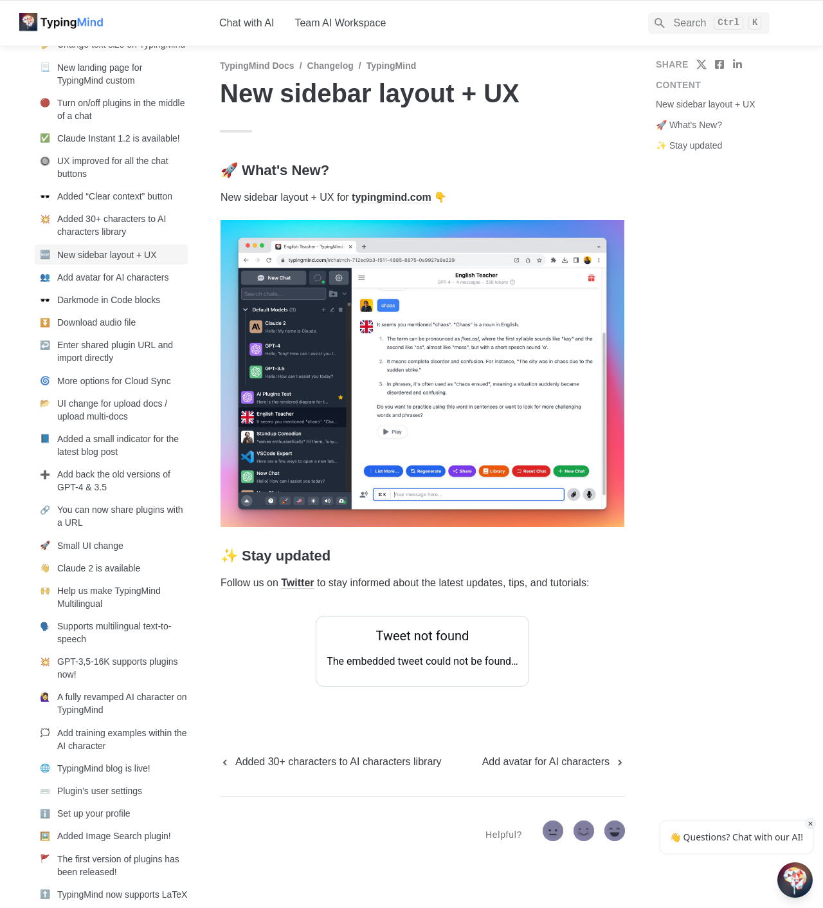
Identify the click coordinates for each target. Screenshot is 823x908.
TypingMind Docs (257, 65)
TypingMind (391, 65)
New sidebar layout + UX (705, 104)
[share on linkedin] (737, 64)
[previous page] (331, 762)
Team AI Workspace (340, 22)
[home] (109, 23)
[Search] (709, 23)
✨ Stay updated (689, 145)
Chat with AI (246, 22)
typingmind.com (391, 197)
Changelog (330, 65)
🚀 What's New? (689, 125)
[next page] (553, 762)
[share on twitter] (701, 64)
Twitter (297, 582)
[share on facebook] (719, 64)
